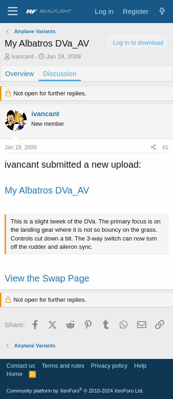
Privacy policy (109, 365)
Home (14, 373)
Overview (19, 73)
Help (140, 365)
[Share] (153, 147)
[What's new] (162, 11)
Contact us (20, 365)
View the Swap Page (47, 278)
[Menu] (12, 11)
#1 (165, 147)
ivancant (23, 56)
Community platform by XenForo (75, 390)
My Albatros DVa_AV (47, 190)
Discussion (60, 73)
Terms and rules (63, 365)
